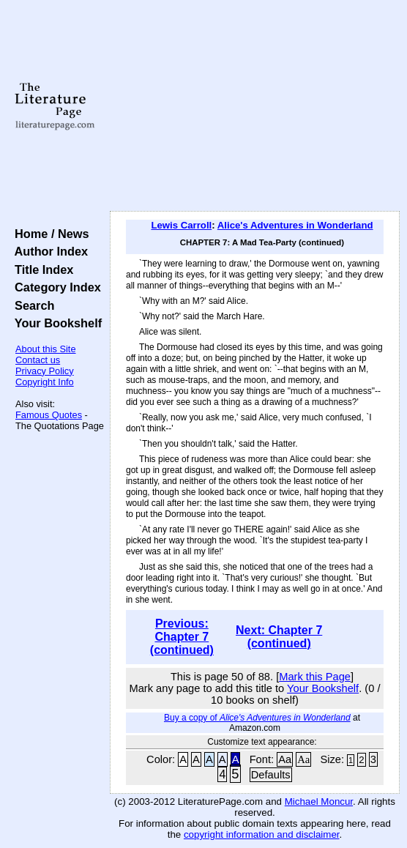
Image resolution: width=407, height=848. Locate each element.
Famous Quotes (48, 414)
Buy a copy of (257, 718)
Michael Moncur (319, 801)
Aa (284, 759)
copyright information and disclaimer (262, 834)
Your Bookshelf (55, 323)
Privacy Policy (44, 370)
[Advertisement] (255, 106)
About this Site (45, 348)
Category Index (54, 287)
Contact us (37, 359)
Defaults (271, 775)
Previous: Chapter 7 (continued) (182, 636)
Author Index (48, 251)
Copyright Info (44, 381)
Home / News (48, 233)
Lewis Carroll (181, 225)
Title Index (40, 269)
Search (31, 305)
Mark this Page (315, 677)
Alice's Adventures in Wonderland (295, 225)
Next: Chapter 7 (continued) (279, 637)
